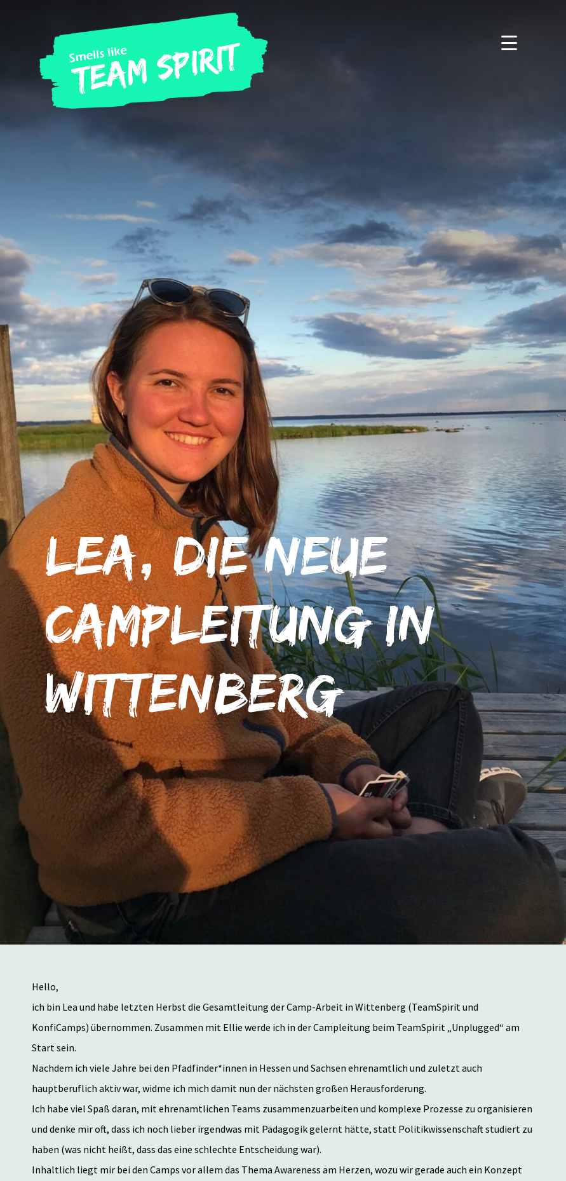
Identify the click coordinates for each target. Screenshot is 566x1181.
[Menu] (509, 42)
